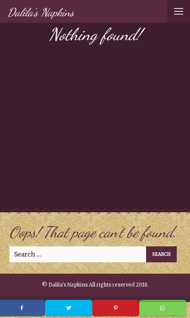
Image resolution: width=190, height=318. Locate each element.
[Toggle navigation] (178, 11)
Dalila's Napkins (41, 12)
